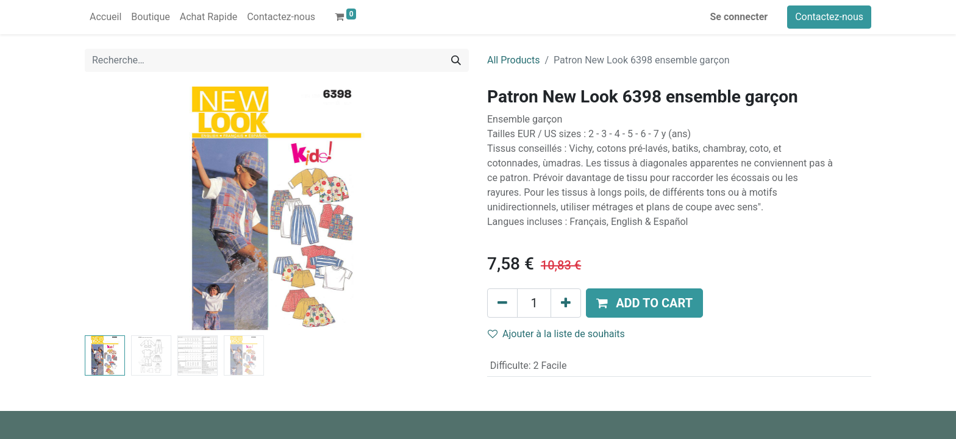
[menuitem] (105, 17)
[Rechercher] (456, 60)
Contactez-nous (829, 17)
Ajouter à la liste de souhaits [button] (556, 334)
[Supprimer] (502, 303)
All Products (513, 60)
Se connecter (739, 17)
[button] (644, 303)
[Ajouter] (566, 303)
